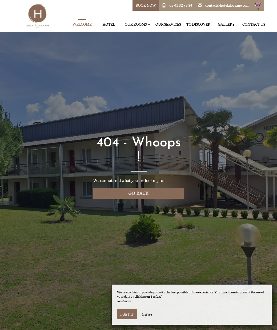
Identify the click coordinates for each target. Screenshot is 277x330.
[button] (258, 5)
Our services (168, 24)
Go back (139, 192)
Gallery (226, 24)
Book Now (146, 5)
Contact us (253, 24)
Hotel (108, 24)
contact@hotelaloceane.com (227, 5)
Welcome (82, 24)
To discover (198, 24)
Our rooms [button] (137, 24)
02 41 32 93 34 (180, 5)
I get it (127, 314)
